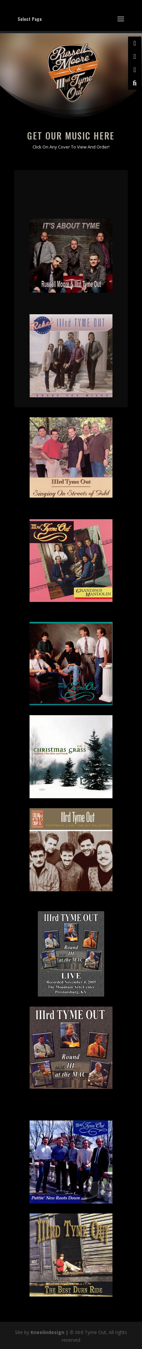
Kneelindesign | (50, 1332)
